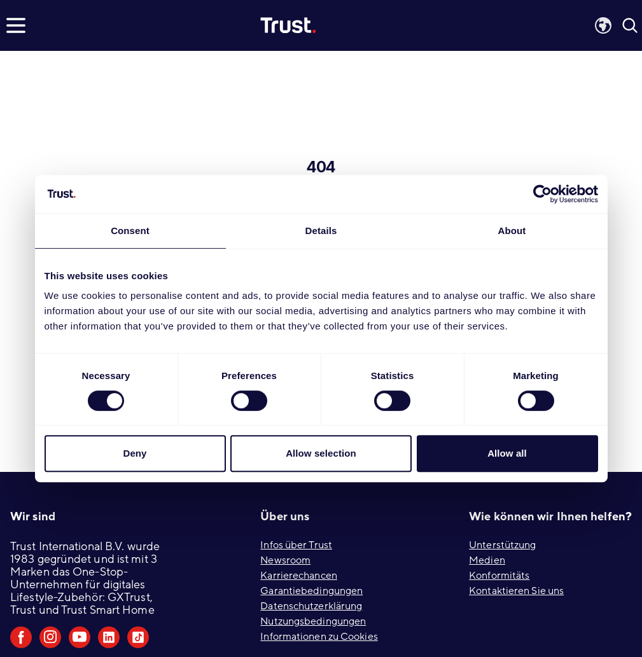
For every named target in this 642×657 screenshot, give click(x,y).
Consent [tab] (130, 230)
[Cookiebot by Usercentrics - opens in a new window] (542, 194)
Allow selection (321, 453)
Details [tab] (321, 230)
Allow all (507, 453)
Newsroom (285, 560)
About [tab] (512, 230)
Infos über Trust (296, 545)
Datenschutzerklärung (311, 606)
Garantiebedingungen (311, 591)
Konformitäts (499, 576)
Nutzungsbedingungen (313, 621)
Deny (134, 453)
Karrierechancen (298, 576)
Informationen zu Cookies (318, 637)
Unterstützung (502, 545)
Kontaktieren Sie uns (516, 591)
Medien (487, 560)
